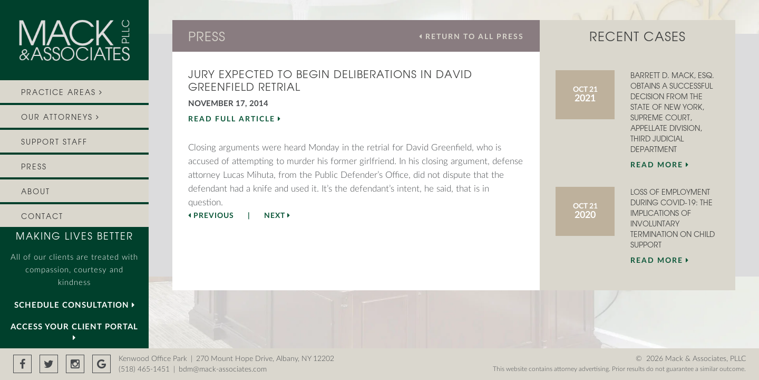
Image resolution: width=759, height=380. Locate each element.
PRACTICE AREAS (62, 92)
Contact (42, 216)
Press (34, 167)
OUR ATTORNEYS (60, 117)
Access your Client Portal (74, 332)
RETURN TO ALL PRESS (471, 37)
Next (277, 216)
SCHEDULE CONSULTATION (74, 305)
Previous (211, 216)
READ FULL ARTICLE (234, 119)
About (35, 191)
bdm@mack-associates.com (223, 369)
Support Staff (54, 142)
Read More (659, 165)
